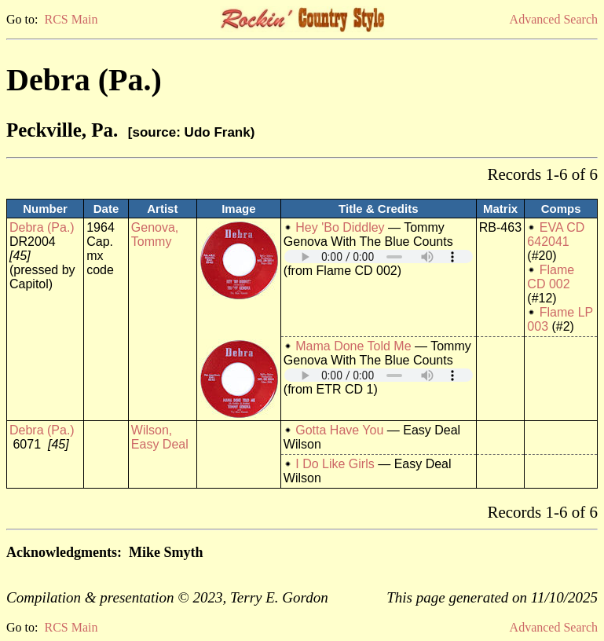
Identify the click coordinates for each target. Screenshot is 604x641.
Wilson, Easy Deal (160, 437)
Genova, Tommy (154, 234)
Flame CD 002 (550, 277)
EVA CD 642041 (555, 234)
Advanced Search (554, 19)
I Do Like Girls (334, 464)
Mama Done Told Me (353, 346)
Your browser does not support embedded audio (378, 256)
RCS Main (70, 19)
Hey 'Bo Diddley (339, 227)
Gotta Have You (339, 430)
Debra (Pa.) (42, 227)
